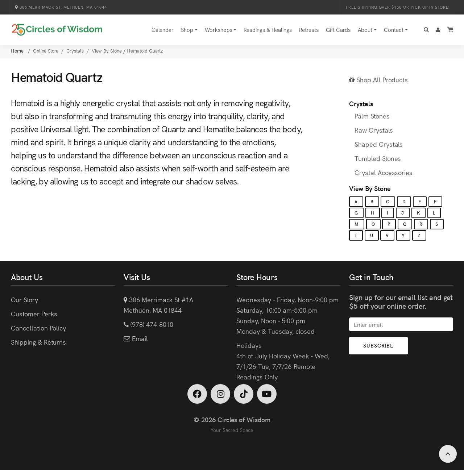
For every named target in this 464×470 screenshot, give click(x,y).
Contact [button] (393, 29)
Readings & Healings (268, 29)
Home (18, 50)
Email (139, 338)
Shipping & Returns (38, 341)
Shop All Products (378, 79)
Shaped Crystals (379, 144)
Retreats (309, 29)
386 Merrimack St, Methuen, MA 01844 (61, 7)
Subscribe (378, 345)
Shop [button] (187, 29)
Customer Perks (34, 313)
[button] (426, 29)
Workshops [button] (218, 29)
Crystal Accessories (384, 172)
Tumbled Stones (378, 158)
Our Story (24, 299)
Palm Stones (372, 115)
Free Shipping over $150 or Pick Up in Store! (398, 7)
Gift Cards (338, 29)
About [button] (365, 29)
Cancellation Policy (38, 327)
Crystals (361, 103)
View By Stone (369, 188)
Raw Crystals (374, 129)
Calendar (163, 29)
